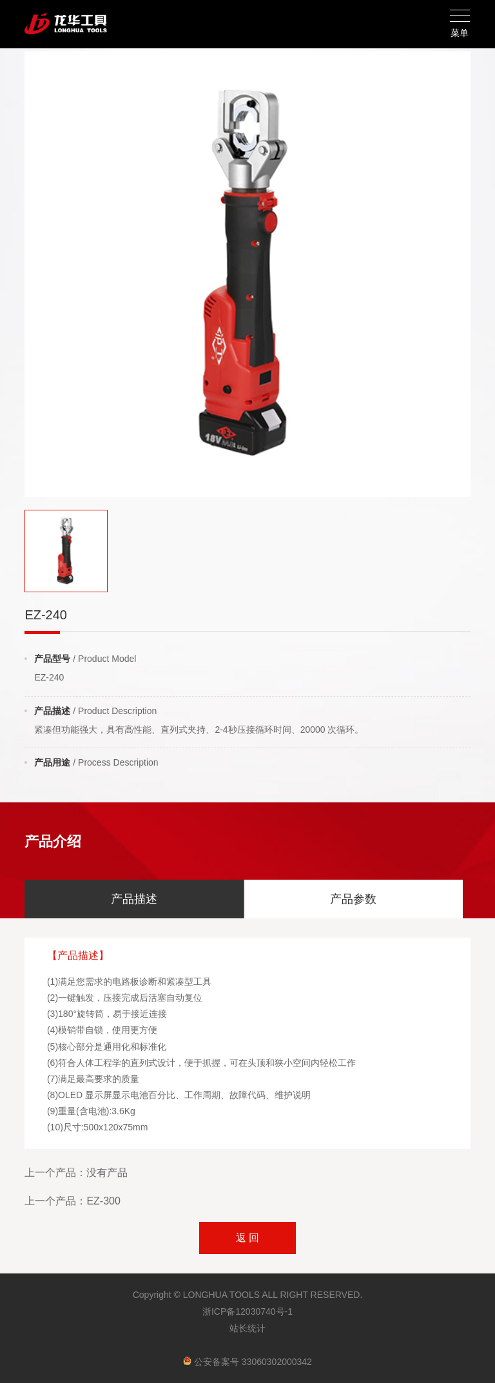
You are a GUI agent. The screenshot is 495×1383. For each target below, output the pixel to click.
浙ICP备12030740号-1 (247, 1311)
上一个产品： (76, 1172)
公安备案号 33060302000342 (247, 1362)
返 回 (247, 1237)
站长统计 (247, 1328)
